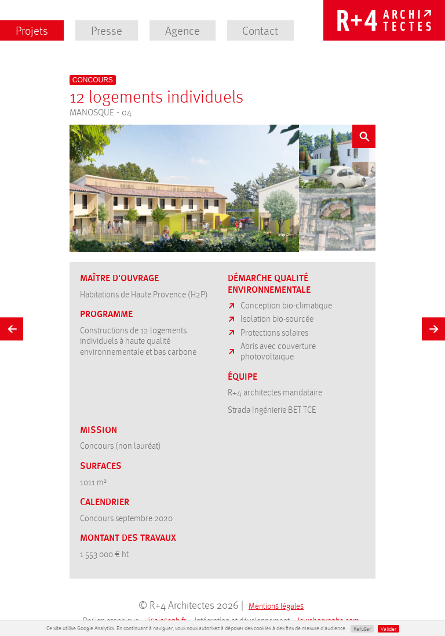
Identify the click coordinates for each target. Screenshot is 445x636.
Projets (32, 30)
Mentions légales (276, 605)
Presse (106, 30)
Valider (388, 628)
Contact (260, 30)
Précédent (11, 327)
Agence (182, 30)
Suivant (433, 327)
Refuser (362, 628)
